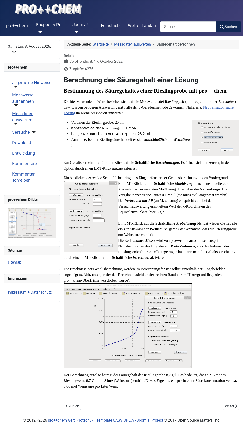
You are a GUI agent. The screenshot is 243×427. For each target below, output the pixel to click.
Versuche (21, 132)
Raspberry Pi (48, 24)
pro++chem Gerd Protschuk (70, 420)
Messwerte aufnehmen (23, 98)
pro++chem (17, 25)
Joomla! (80, 24)
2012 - (32, 420)
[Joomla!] (75, 32)
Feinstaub (110, 25)
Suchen (228, 26)
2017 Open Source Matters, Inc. (193, 420)
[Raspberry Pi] (39, 32)
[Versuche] (33, 132)
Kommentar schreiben (23, 177)
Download (21, 142)
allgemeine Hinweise (31, 82)
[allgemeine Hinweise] (15, 87)
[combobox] (188, 26)
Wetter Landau (142, 25)
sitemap (14, 262)
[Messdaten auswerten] (15, 124)
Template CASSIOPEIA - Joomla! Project (129, 420)
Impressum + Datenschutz (30, 292)
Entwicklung (23, 153)
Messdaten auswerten (22, 116)
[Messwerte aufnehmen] (15, 105)
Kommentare (24, 163)
